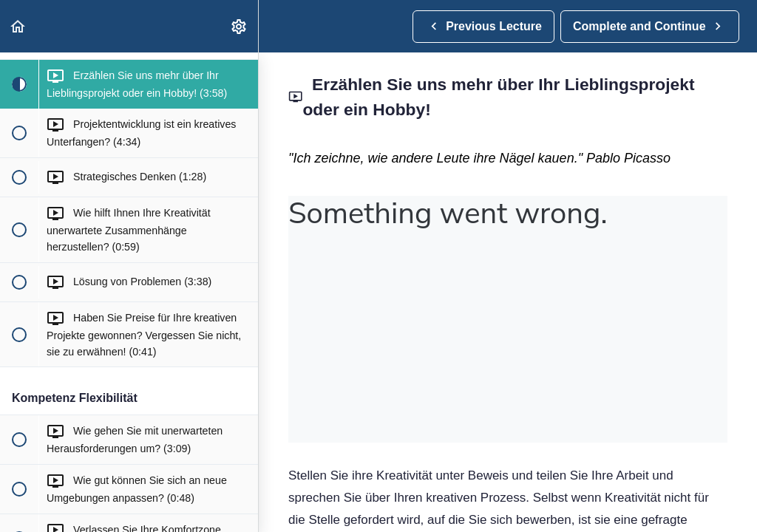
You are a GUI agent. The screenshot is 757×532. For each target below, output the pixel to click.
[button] (18, 26)
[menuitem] (239, 26)
